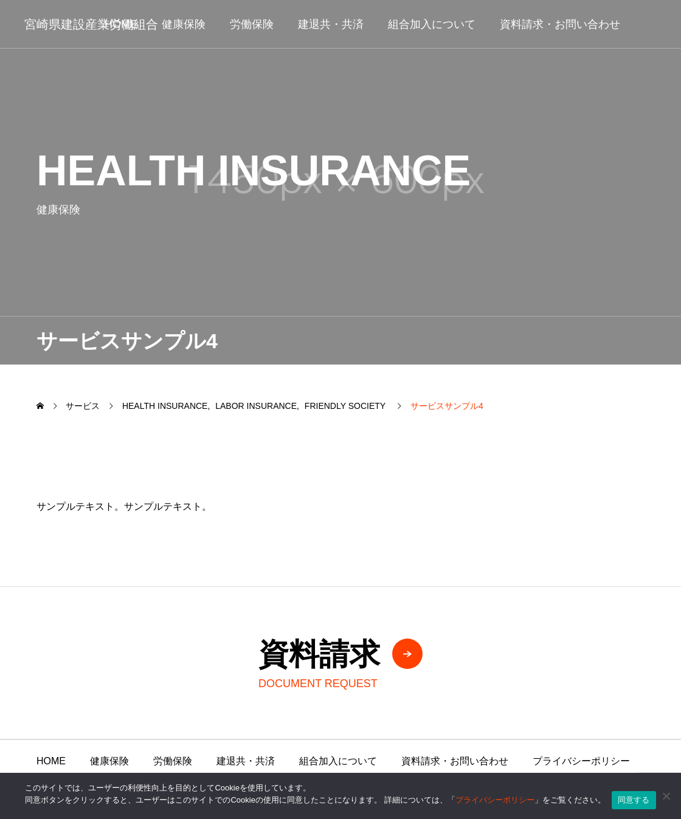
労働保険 (252, 24)
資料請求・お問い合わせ (560, 24)
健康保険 (184, 24)
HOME (51, 761)
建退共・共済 (331, 24)
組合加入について (431, 24)
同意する (634, 799)
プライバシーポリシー (581, 761)
